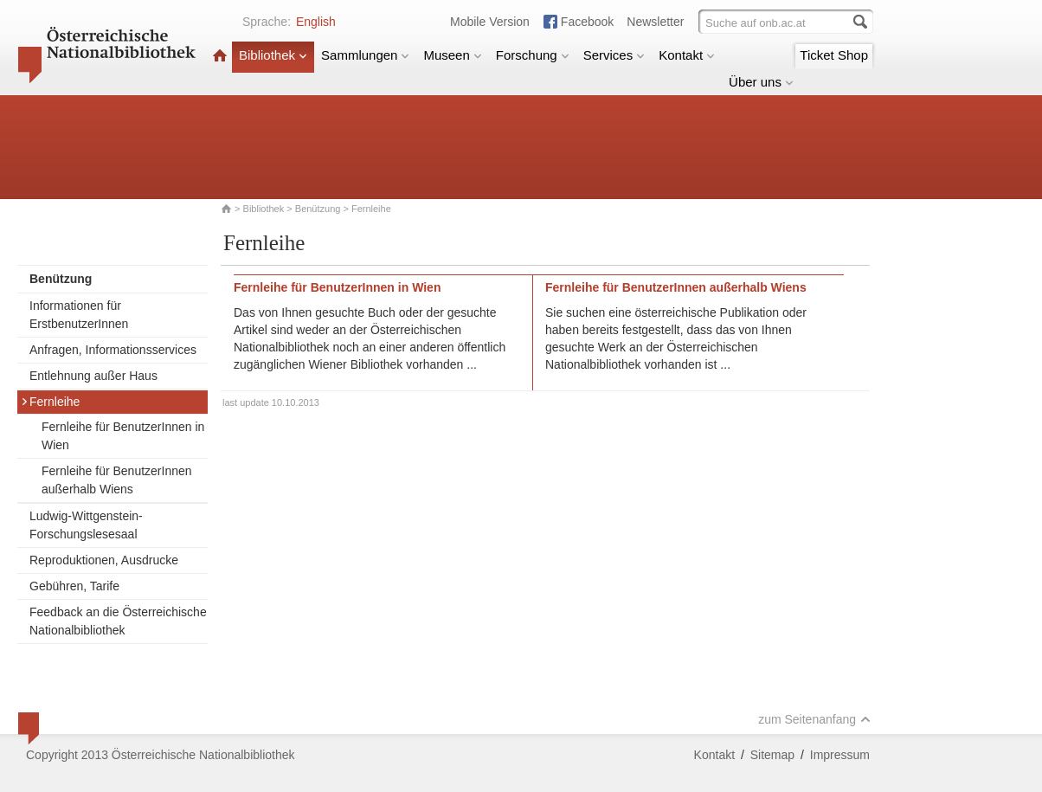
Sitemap (772, 755)
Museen (452, 55)
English (316, 22)
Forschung (532, 55)
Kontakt (687, 55)
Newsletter (655, 22)
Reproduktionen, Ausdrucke (103, 560)
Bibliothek (273, 55)
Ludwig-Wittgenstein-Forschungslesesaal (86, 525)
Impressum (840, 755)
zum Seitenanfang (814, 719)
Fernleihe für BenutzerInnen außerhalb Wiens (117, 480)
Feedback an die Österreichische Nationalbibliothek (118, 621)
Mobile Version (490, 22)
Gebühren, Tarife (74, 586)
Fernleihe (50, 402)
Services (614, 55)
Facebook (587, 22)
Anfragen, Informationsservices (112, 350)
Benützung (318, 208)
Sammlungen (365, 55)
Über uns (761, 81)
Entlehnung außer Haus (93, 376)
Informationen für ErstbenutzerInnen (78, 315)
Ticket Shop (834, 55)
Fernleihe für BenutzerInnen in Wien (123, 436)
